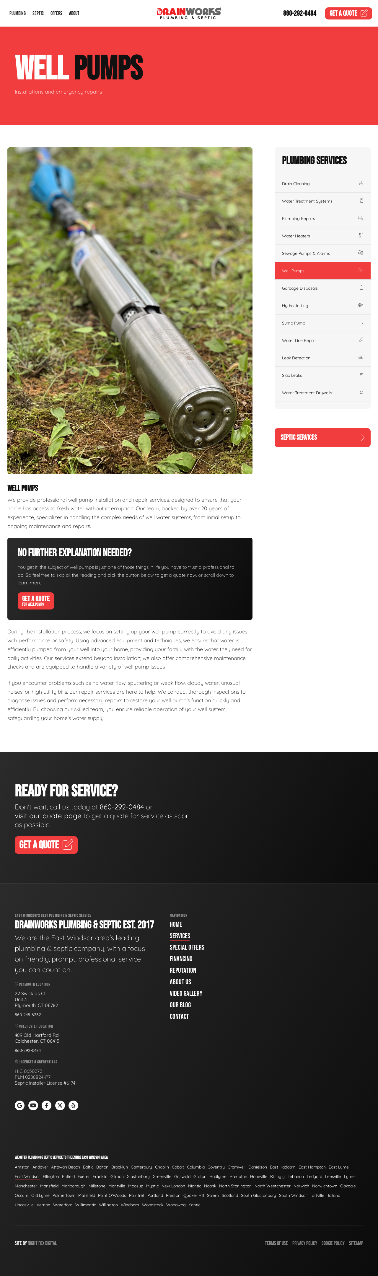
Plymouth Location (32, 984)
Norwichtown (324, 1186)
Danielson (257, 1167)
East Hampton (312, 1167)
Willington (108, 1204)
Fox (41, 1243)
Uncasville (24, 1204)
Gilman (117, 1176)
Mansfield (49, 1186)
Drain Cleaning (322, 183)
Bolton (102, 1167)
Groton (199, 1176)
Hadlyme (218, 1176)
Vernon (43, 1204)
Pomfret (136, 1195)
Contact (179, 1016)
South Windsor (293, 1195)
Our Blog (180, 1005)
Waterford (62, 1204)
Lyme (349, 1176)
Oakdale (348, 1186)
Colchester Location (34, 1026)
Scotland (230, 1195)
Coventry (216, 1167)
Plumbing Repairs (322, 218)
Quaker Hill (193, 1195)
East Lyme (339, 1167)
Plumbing (17, 13)
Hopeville (258, 1176)
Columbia (196, 1167)
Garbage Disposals (322, 288)
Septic (38, 13)
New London (173, 1186)
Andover (40, 1167)
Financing (181, 959)
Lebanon (296, 1176)
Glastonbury (138, 1176)
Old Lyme (40, 1195)
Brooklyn (119, 1167)
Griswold (182, 1176)
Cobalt (178, 1167)
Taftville (317, 1195)
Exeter (84, 1176)
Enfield (68, 1176)
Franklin (100, 1176)
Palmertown (64, 1195)
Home (176, 924)
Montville (116, 1186)
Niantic (194, 1186)
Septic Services (323, 437)
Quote (349, 13)
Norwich (301, 1186)
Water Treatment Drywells (322, 392)
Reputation (183, 970)
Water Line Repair (322, 340)
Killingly (277, 1176)
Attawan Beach (65, 1167)
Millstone (97, 1186)
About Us (180, 982)
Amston (22, 1167)
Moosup (135, 1186)
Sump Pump (322, 323)
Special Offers (187, 947)
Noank (210, 1186)
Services (180, 936)
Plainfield (86, 1195)
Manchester (26, 1186)
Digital (51, 1243)
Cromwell (236, 1167)
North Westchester (273, 1186)
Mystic (152, 1186)
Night (33, 1243)
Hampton (238, 1176)
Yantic (194, 1204)
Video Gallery (186, 993)
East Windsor (27, 1176)
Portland (155, 1195)
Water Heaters (322, 236)
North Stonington (235, 1186)
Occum (21, 1195)
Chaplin (162, 1167)
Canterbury (141, 1167)
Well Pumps (322, 270)
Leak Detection (322, 358)
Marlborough (73, 1186)
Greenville (162, 1176)
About (74, 13)
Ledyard (314, 1176)
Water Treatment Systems (322, 201)
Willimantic (85, 1204)
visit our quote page (48, 815)
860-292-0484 (299, 13)
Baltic (88, 1167)
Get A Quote (36, 600)
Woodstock (152, 1204)
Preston (173, 1195)
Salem (213, 1195)
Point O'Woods (112, 1195)
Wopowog (176, 1204)
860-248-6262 (28, 1015)
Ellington (51, 1176)
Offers (56, 13)
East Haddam (283, 1167)
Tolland (333, 1195)
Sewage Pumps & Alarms (322, 253)
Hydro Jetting (322, 305)
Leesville (333, 1176)
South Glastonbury (258, 1195)
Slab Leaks (322, 375)
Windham (130, 1204)
